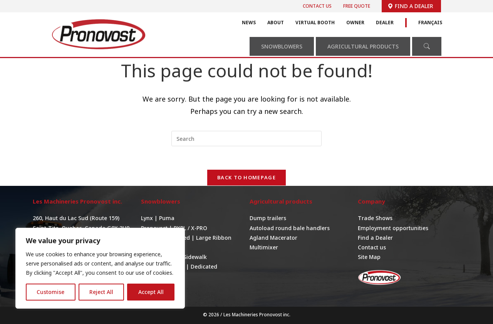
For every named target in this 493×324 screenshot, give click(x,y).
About (275, 22)
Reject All (101, 292)
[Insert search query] (246, 138)
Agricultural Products (363, 46)
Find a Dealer (375, 237)
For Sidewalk (190, 257)
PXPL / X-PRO (190, 228)
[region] (100, 268)
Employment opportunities (393, 228)
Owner (355, 22)
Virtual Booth (315, 22)
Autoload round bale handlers (290, 228)
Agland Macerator (273, 237)
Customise (50, 292)
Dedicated (204, 266)
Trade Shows (375, 218)
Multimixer (264, 247)
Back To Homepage (246, 177)
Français (429, 22)
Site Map (369, 257)
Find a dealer (410, 6)
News (249, 22)
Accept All (151, 292)
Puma (166, 218)
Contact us (317, 6)
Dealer (385, 22)
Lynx (147, 218)
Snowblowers (281, 46)
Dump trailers (268, 218)
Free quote (356, 6)
